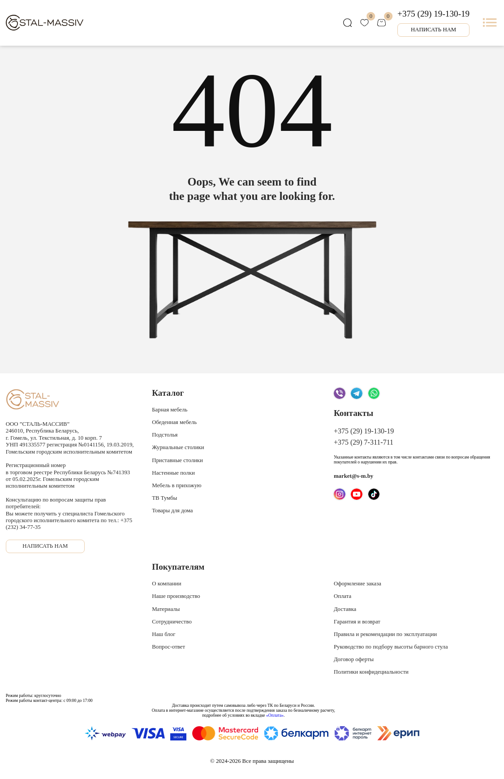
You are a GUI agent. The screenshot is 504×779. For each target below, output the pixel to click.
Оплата (342, 596)
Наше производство (176, 596)
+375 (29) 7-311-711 (363, 442)
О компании (166, 583)
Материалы (166, 609)
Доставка (345, 609)
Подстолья (164, 435)
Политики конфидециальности (371, 672)
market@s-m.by (353, 476)
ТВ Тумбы (164, 498)
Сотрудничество (172, 622)
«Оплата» (275, 715)
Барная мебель (169, 410)
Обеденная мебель (174, 422)
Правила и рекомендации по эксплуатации (385, 634)
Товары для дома (172, 510)
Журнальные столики (178, 447)
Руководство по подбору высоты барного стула (391, 647)
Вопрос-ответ (168, 647)
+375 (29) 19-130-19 (433, 13)
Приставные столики (177, 460)
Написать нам (433, 29)
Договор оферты (354, 659)
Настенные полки (173, 473)
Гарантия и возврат (357, 622)
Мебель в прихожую (176, 485)
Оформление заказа (357, 583)
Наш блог (163, 634)
